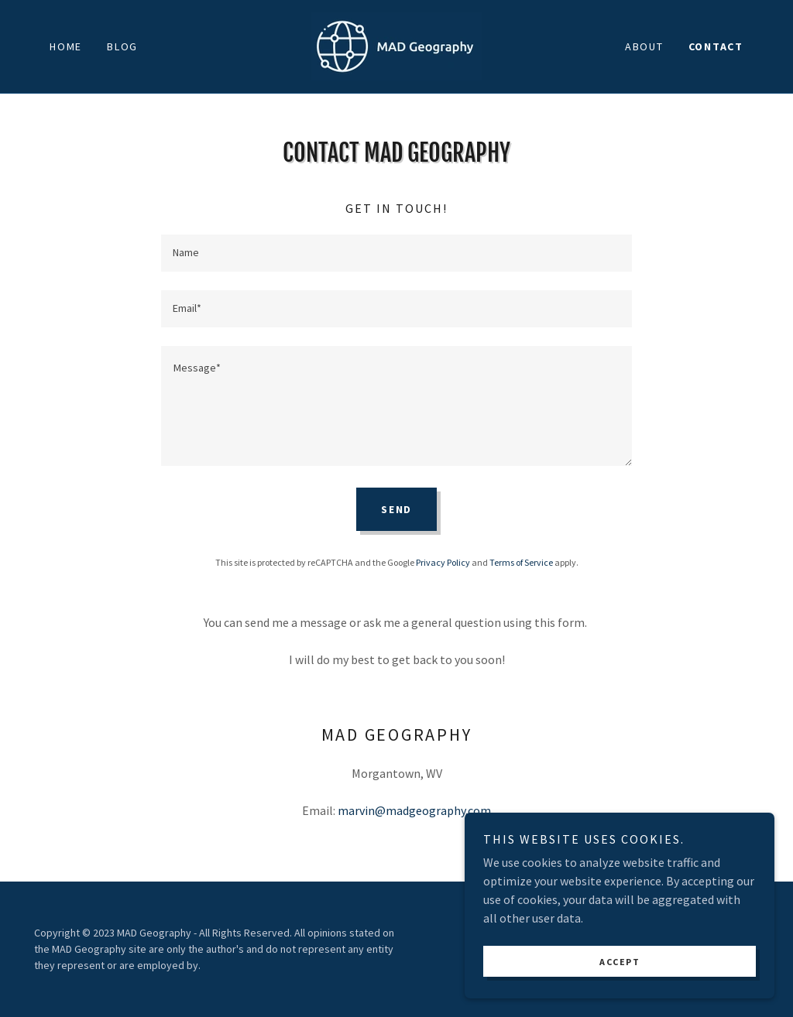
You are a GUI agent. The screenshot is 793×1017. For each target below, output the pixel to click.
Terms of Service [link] (521, 562)
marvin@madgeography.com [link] (414, 810)
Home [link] (66, 46)
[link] (396, 45)
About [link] (644, 46)
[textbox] (396, 253)
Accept (619, 961)
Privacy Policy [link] (443, 562)
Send (396, 509)
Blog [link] (122, 46)
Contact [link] (715, 46)
